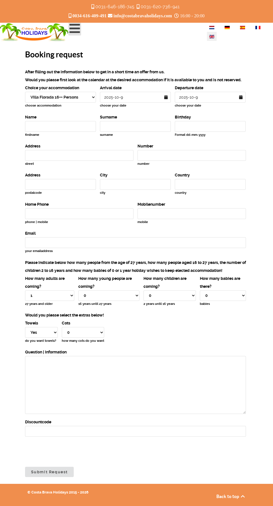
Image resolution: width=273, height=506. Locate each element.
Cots (66, 323)
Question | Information (46, 352)
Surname (108, 117)
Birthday (183, 117)
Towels (31, 323)
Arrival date (111, 88)
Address (32, 146)
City (104, 175)
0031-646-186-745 (114, 6)
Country (182, 175)
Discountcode (38, 422)
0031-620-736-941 (160, 6)
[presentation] (68, 452)
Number (145, 146)
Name (30, 117)
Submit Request (49, 472)
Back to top (231, 496)
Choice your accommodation (52, 88)
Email (30, 233)
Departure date (189, 88)
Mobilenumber (151, 204)
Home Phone (37, 204)
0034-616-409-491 (90, 15)
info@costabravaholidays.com (143, 15)
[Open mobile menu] (74, 29)
